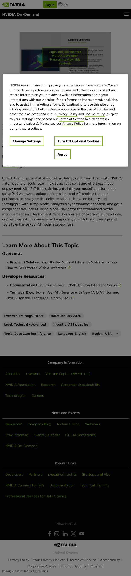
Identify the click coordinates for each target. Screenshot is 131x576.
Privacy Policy (67, 114)
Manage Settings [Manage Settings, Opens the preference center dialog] (27, 141)
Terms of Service (71, 119)
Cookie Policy (95, 114)
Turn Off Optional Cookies (78, 141)
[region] (65, 120)
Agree (62, 154)
